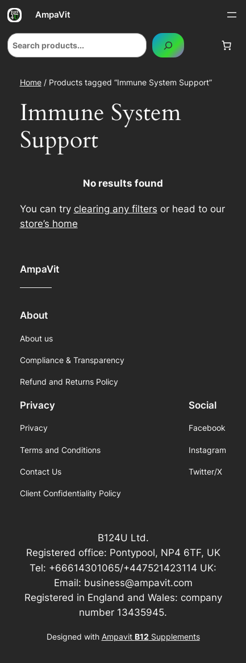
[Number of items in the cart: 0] (227, 45)
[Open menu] (232, 15)
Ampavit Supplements (151, 636)
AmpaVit (52, 15)
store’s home (49, 223)
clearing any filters (115, 209)
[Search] (168, 45)
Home (30, 82)
